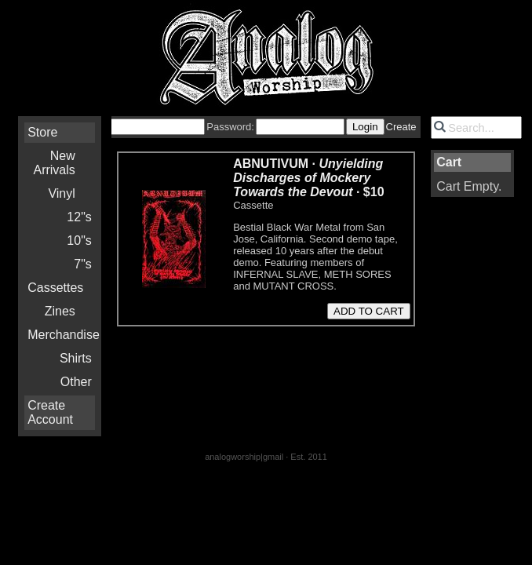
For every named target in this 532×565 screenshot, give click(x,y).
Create (401, 127)
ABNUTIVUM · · (308, 178)
